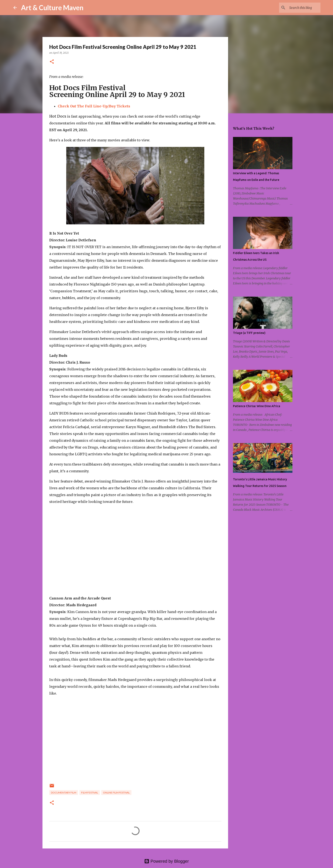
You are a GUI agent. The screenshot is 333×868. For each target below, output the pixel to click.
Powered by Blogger (166, 861)
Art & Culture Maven (52, 7)
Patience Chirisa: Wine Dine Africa (256, 406)
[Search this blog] (298, 8)
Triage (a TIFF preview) (249, 333)
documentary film (63, 792)
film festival (89, 792)
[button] (51, 62)
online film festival (116, 792)
